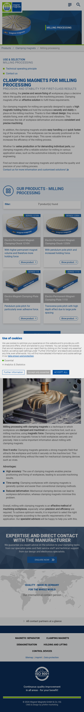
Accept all (61, 372)
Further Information (13, 372)
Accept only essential (38, 372)
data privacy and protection (21, 356)
